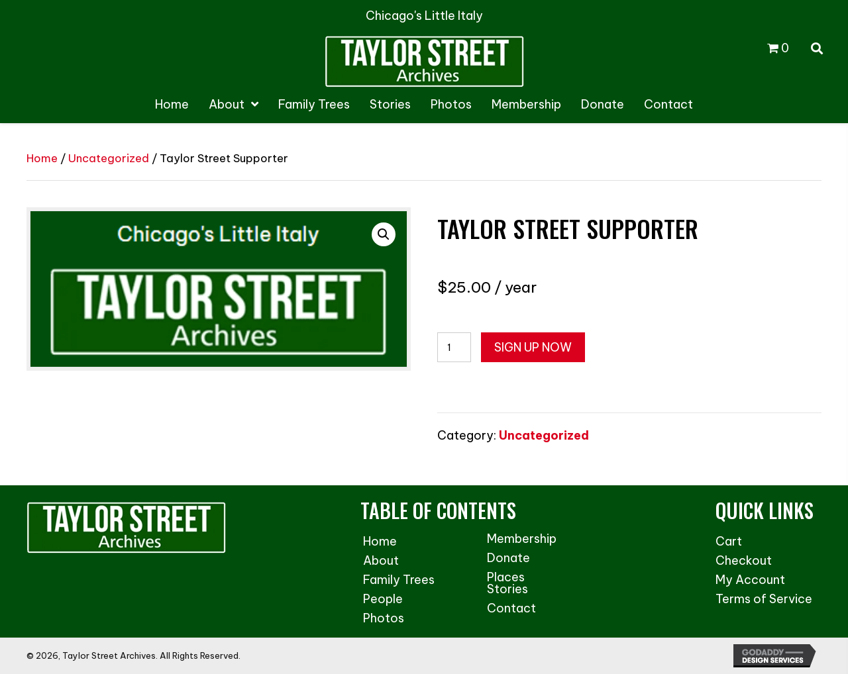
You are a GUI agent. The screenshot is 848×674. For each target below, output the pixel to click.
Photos (383, 618)
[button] (384, 234)
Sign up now (533, 347)
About (381, 560)
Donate (508, 557)
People (383, 598)
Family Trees (399, 579)
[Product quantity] (454, 347)
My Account (750, 579)
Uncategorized (108, 158)
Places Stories (507, 583)
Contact (511, 608)
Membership (521, 538)
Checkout (744, 560)
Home (42, 158)
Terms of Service (764, 598)
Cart (729, 541)
